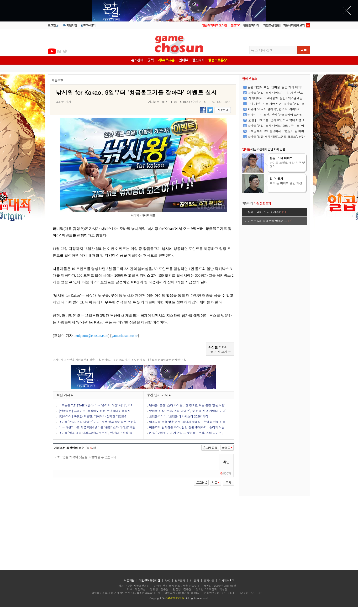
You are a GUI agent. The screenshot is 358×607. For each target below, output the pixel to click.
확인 (226, 462)
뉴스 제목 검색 (262, 50)
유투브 (52, 51)
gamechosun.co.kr (124, 336)
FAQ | (169, 580)
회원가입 (69, 25)
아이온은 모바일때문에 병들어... (268, 221)
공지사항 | (211, 580)
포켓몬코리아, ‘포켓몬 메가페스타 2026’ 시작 (178, 416)
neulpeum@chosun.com (91, 336)
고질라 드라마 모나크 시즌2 (265, 212)
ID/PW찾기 (88, 25)
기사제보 (226, 580)
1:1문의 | (196, 580)
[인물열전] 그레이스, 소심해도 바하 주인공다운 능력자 (95, 411)
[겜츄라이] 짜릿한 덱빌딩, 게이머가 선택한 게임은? (92, 416)
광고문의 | (181, 580)
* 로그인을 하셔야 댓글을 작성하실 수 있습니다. (136, 462)
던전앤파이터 (251, 25)
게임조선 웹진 (271, 25)
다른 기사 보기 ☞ (219, 351)
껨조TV (235, 25)
